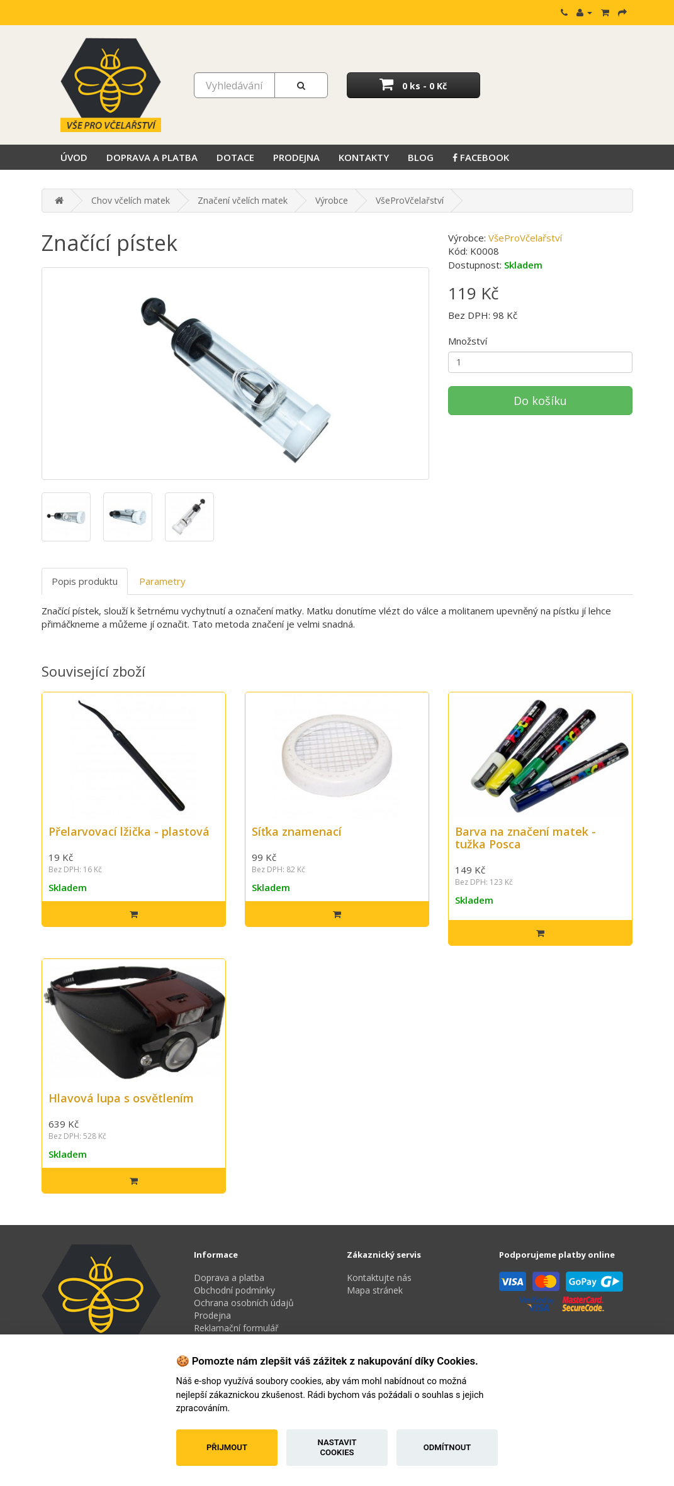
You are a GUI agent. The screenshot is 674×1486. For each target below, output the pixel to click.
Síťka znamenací (297, 831)
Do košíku (540, 400)
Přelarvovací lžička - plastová (129, 831)
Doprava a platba (152, 157)
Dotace (235, 157)
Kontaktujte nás (379, 1278)
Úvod (73, 157)
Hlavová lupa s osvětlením (121, 1098)
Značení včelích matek (243, 200)
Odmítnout (447, 1447)
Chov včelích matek (130, 200)
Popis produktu (85, 581)
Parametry (162, 581)
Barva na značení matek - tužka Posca (525, 837)
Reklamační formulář (236, 1328)
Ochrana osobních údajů (244, 1303)
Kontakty (364, 157)
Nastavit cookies (337, 1447)
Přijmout (226, 1447)
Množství (467, 341)
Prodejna (296, 157)
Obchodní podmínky (234, 1290)
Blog (421, 157)
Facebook (480, 157)
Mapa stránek (375, 1290)
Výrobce (331, 200)
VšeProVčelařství (410, 200)
